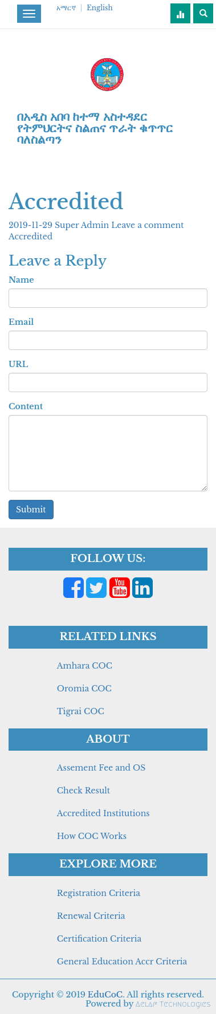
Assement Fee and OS (101, 768)
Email (21, 322)
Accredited (30, 236)
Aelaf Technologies (173, 1004)
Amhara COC (84, 666)
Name (21, 280)
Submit (31, 509)
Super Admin (83, 225)
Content (26, 406)
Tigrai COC (80, 711)
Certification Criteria (99, 939)
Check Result (83, 790)
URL (18, 364)
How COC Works (92, 836)
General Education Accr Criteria (122, 961)
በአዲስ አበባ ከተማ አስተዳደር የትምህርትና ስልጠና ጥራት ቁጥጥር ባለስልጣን (95, 128)
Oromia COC (84, 688)
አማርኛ (66, 7)
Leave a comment (147, 225)
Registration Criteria (98, 893)
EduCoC (105, 994)
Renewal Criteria (91, 916)
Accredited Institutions (103, 813)
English (99, 7)
